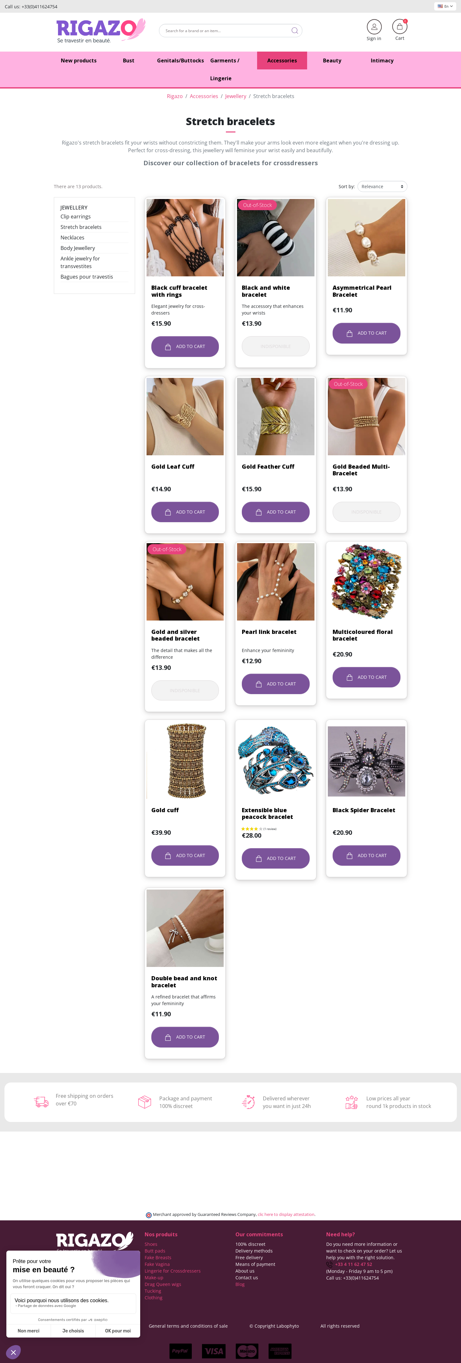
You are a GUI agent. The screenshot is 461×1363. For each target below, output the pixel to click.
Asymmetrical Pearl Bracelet (362, 291)
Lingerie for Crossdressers (173, 1271)
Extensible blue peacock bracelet (267, 813)
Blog (240, 1284)
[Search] (230, 30)
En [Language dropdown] (445, 6)
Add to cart (185, 346)
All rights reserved (340, 1326)
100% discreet (250, 1244)
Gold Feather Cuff (268, 466)
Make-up (154, 1277)
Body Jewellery (78, 248)
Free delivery (249, 1257)
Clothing (153, 1298)
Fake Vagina (157, 1264)
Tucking (153, 1291)
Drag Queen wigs (163, 1284)
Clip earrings (76, 216)
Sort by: (347, 186)
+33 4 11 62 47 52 (349, 1264)
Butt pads (155, 1251)
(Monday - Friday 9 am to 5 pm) (359, 1271)
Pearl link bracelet (269, 631)
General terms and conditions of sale (188, 1326)
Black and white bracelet (266, 291)
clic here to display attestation (286, 1214)
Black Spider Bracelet (364, 810)
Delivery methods (254, 1251)
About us (245, 1271)
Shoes (151, 1244)
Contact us (246, 1277)
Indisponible (276, 346)
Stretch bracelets (81, 227)
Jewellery (74, 207)
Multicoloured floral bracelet (363, 635)
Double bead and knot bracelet (184, 981)
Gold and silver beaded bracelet (175, 635)
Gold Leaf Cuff (172, 466)
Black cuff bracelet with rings (179, 291)
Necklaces (72, 237)
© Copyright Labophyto (274, 1326)
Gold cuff (165, 810)
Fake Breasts (158, 1257)
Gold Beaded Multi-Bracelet (361, 470)
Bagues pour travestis (87, 276)
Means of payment (255, 1264)
